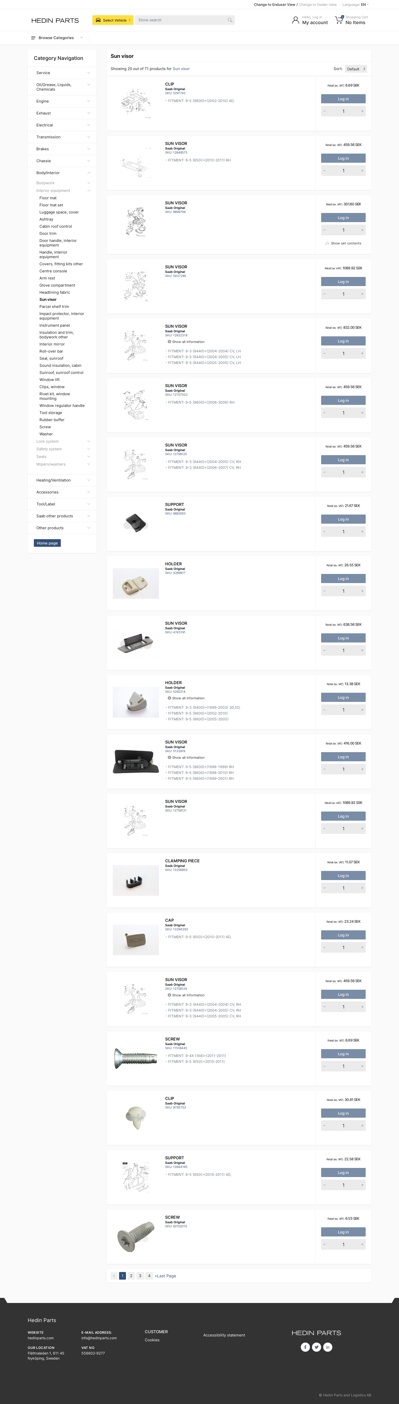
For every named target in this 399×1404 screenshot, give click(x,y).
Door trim (47, 233)
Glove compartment (57, 285)
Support (174, 504)
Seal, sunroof (51, 358)
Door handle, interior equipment (58, 242)
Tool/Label (63, 504)
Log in (343, 98)
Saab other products (63, 516)
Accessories (63, 492)
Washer (46, 434)
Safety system (63, 449)
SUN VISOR (176, 742)
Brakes (63, 148)
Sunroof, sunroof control (61, 372)
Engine (63, 101)
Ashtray (46, 219)
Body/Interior (63, 172)
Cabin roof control (55, 226)
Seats (63, 456)
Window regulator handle (62, 405)
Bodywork (63, 182)
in (328, 1347)
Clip (169, 84)
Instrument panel (54, 325)
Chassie (63, 160)
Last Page (166, 1275)
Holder (173, 563)
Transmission (63, 137)
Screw (45, 427)
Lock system (63, 441)
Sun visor (176, 143)
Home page (47, 543)
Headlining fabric (54, 292)
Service (63, 72)
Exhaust (63, 113)
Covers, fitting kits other (61, 264)
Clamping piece (182, 860)
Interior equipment (63, 190)
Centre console (53, 271)
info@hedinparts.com (99, 1338)
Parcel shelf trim (54, 306)
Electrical (63, 125)
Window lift (49, 379)
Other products (63, 527)
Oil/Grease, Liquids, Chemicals (63, 87)
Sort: (338, 68)
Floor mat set (51, 205)
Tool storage (50, 412)
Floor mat (47, 198)
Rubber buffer (52, 420)
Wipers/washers (63, 464)
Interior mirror (52, 344)
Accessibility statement (224, 1335)
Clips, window (52, 387)
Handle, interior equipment (53, 254)
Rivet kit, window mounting (54, 396)
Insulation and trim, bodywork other (56, 334)
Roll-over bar (51, 351)
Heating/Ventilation (63, 480)
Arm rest (47, 278)
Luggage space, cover (59, 212)
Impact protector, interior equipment (61, 316)
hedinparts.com (41, 1338)
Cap (169, 920)
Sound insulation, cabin (60, 365)
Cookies (152, 1339)
